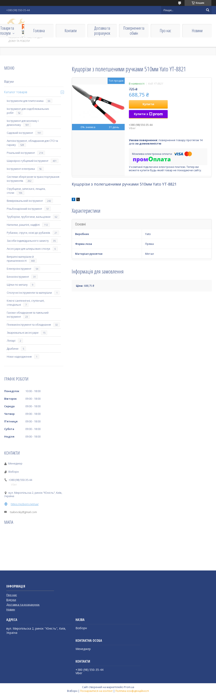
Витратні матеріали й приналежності (20, 259)
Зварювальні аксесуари (22, 332)
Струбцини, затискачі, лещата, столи (26, 191)
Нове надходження (19, 356)
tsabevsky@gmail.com (23, 512)
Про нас (165, 30)
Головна (39, 30)
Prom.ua (129, 687)
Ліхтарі (11, 340)
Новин (10, 609)
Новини (197, 30)
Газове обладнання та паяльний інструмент (28, 314)
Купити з (148, 114)
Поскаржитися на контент (96, 691)
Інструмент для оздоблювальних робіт (28, 111)
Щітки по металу (17, 284)
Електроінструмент (19, 269)
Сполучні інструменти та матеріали (29, 292)
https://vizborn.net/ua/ (25, 504)
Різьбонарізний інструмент (24, 209)
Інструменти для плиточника (25, 101)
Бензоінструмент (18, 277)
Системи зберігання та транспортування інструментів (33, 179)
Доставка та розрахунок (102, 30)
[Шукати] (207, 10)
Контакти (71, 30)
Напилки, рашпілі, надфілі (23, 225)
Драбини (12, 348)
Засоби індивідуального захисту (28, 241)
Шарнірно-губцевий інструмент (27, 161)
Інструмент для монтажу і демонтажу (23, 123)
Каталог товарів (15, 92)
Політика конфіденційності (132, 691)
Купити (148, 104)
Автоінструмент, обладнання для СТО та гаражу (32, 143)
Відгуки (9, 82)
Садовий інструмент (20, 133)
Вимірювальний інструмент (25, 201)
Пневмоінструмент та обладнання (29, 324)
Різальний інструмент (21, 153)
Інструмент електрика (21, 169)
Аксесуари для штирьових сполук (28, 249)
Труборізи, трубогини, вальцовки (28, 217)
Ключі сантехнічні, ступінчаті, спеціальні (26, 302)
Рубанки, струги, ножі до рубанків (28, 233)
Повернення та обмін (133, 30)
